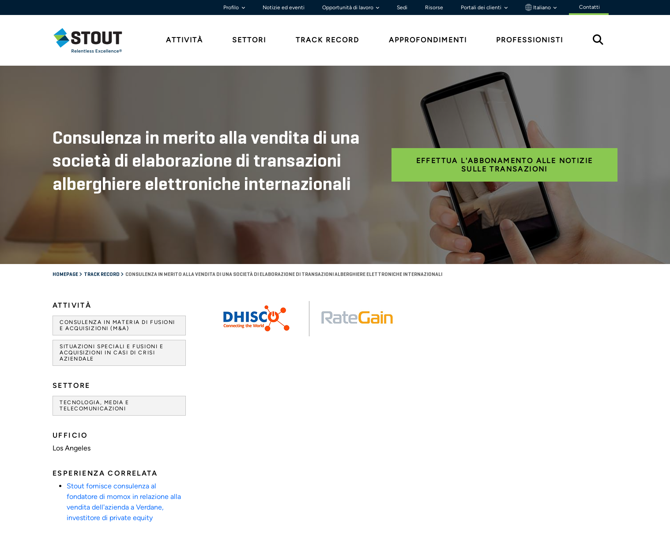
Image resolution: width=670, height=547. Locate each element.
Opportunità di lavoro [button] (348, 7)
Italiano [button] (538, 7)
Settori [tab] (249, 40)
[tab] (94, 40)
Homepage (66, 274)
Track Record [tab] (327, 40)
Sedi (402, 7)
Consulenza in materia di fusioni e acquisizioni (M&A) (117, 325)
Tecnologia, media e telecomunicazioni (94, 405)
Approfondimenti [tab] (428, 40)
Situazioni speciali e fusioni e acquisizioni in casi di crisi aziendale (111, 352)
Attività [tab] (184, 40)
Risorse (434, 7)
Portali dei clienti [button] (482, 7)
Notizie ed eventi (284, 7)
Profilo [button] (231, 7)
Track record (102, 274)
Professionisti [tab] (529, 40)
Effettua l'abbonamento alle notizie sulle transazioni (504, 164)
